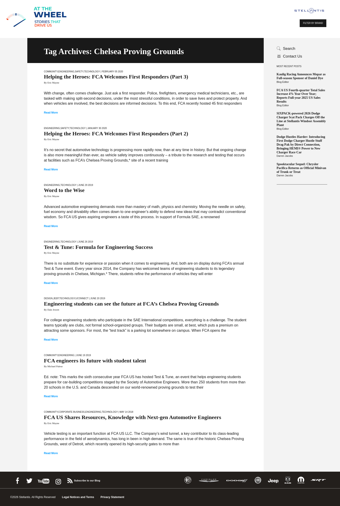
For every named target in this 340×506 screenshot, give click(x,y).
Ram (287, 480)
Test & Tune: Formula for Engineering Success (98, 247)
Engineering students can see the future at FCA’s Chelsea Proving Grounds (131, 304)
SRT (318, 480)
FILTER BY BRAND (313, 23)
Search (289, 48)
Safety (79, 71)
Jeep (56, 298)
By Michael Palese (53, 366)
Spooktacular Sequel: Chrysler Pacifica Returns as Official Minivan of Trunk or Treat (301, 168)
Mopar (301, 480)
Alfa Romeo (188, 480)
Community (51, 71)
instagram (57, 480)
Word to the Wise (64, 190)
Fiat (258, 480)
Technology (92, 71)
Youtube (43, 480)
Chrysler (208, 480)
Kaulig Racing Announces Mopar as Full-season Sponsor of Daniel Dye (301, 76)
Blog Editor (283, 82)
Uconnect (82, 298)
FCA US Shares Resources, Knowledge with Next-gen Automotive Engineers (132, 417)
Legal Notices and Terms (78, 497)
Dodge (237, 480)
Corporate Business (71, 412)
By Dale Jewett (51, 309)
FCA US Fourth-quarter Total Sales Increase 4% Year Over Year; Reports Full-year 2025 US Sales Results (301, 96)
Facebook (17, 480)
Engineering (66, 71)
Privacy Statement (112, 497)
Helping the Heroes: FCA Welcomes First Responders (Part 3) (116, 77)
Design (48, 298)
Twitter (29, 480)
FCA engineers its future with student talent (95, 361)
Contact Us (292, 56)
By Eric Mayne (51, 82)
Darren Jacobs (285, 155)
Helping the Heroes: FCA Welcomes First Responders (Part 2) (116, 134)
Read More (51, 112)
